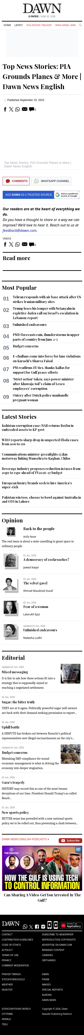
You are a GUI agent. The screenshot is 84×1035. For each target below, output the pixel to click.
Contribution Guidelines (17, 940)
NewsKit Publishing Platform (57, 1013)
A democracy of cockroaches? (46, 559)
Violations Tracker (39, 25)
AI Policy (7, 950)
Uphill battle (11, 727)
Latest (19, 25)
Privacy (6, 960)
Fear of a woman (35, 607)
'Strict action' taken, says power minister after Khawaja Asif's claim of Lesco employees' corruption (43, 384)
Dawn (45, 974)
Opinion (12, 520)
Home (7, 25)
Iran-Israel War (65, 25)
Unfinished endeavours (30, 324)
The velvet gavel (35, 583)
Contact (7, 934)
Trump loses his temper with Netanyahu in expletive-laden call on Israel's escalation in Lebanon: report (45, 313)
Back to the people (39, 528)
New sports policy (15, 812)
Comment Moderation (15, 965)
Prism (45, 979)
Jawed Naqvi (31, 567)
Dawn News (49, 1000)
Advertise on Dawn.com (57, 945)
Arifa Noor (29, 537)
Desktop (7, 990)
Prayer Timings (11, 974)
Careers (47, 955)
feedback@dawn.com (20, 230)
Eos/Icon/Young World (16, 1009)
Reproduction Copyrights (59, 940)
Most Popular (19, 287)
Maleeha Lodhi (32, 638)
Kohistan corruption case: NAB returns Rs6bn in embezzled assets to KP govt (37, 427)
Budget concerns (26, 346)
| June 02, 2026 (42, 16)
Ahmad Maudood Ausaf (38, 591)
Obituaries (49, 960)
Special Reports (52, 990)
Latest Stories (19, 416)
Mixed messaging (15, 672)
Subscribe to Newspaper (57, 934)
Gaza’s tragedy (13, 782)
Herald (6, 1019)
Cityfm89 (7, 1014)
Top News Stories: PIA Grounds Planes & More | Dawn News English (42, 76)
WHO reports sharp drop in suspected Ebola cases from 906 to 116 (40, 442)
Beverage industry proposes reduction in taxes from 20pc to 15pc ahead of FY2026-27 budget (41, 471)
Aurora (47, 995)
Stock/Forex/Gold (13, 979)
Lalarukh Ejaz (31, 614)
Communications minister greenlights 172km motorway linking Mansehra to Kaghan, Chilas (36, 456)
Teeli (5, 1024)
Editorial (13, 657)
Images (46, 984)
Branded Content (53, 950)
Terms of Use (10, 955)
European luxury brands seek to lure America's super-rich (37, 485)
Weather (7, 984)
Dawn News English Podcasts (25, 839)
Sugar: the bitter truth (18, 702)
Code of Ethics (11, 945)
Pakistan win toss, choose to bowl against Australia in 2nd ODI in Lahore (41, 499)
